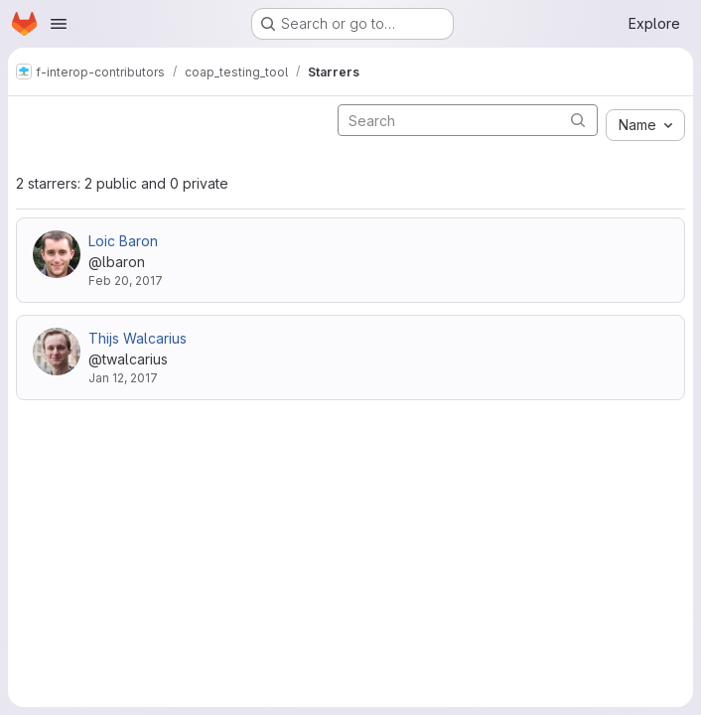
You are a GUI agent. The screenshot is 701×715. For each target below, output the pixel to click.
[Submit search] (578, 119)
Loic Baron (123, 240)
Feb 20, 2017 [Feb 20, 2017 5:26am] (125, 280)
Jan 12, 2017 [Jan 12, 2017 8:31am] (123, 377)
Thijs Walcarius (137, 338)
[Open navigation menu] (58, 24)
